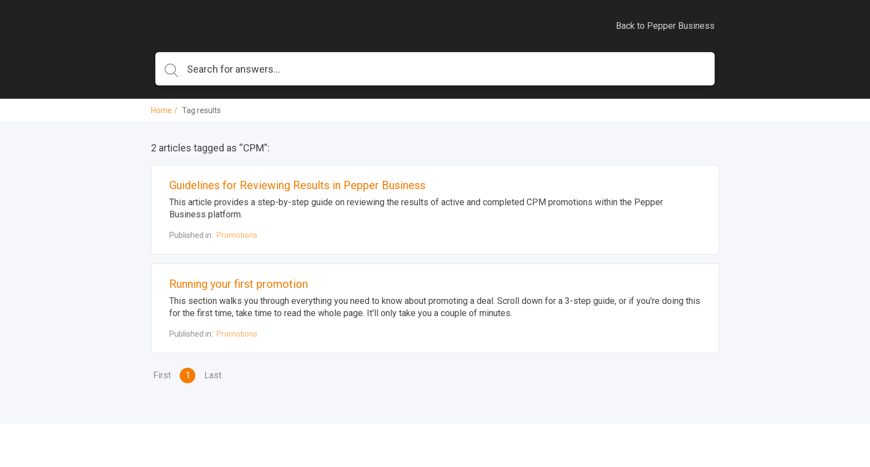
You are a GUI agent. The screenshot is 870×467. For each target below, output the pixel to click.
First (162, 375)
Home (161, 110)
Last (212, 375)
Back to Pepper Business (665, 26)
